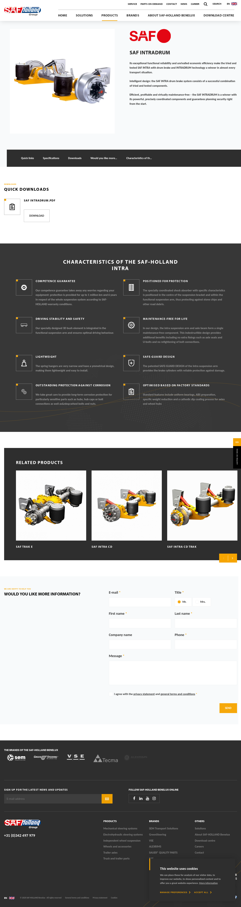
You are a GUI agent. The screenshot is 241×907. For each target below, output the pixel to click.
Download (36, 215)
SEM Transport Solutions (163, 828)
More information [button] (208, 883)
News (184, 4)
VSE (151, 840)
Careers (199, 846)
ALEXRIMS (155, 846)
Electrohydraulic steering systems (123, 834)
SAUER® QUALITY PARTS (163, 852)
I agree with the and (155, 694)
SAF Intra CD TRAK (182, 546)
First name (117, 613)
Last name (182, 613)
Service (132, 4)
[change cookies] (175, 892)
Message (115, 656)
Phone (179, 635)
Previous (223, 558)
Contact (171, 4)
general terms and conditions (178, 694)
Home (62, 15)
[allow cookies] (202, 892)
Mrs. (203, 601)
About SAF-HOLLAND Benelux (171, 15)
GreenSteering (157, 834)
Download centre (219, 15)
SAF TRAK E (24, 546)
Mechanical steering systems (120, 828)
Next (232, 558)
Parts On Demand (151, 4)
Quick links (27, 158)
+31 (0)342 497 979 (19, 835)
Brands (133, 15)
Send (228, 708)
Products (109, 15)
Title (178, 592)
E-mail (113, 592)
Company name (120, 635)
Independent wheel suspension (121, 840)
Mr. (184, 601)
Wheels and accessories (117, 846)
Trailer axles (110, 852)
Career (195, 4)
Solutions (84, 15)
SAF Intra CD (102, 546)
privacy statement (144, 694)
